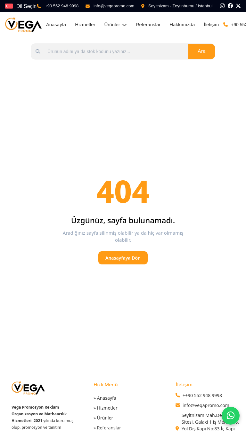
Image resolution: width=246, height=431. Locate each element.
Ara (202, 51)
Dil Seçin (26, 6)
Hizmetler (85, 24)
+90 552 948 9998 (61, 6)
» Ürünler (103, 418)
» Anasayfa (105, 398)
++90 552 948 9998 (202, 395)
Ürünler (115, 24)
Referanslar (148, 24)
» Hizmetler (106, 408)
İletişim (211, 24)
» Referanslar (107, 428)
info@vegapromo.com (114, 6)
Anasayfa (56, 24)
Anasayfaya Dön (123, 258)
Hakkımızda (182, 24)
